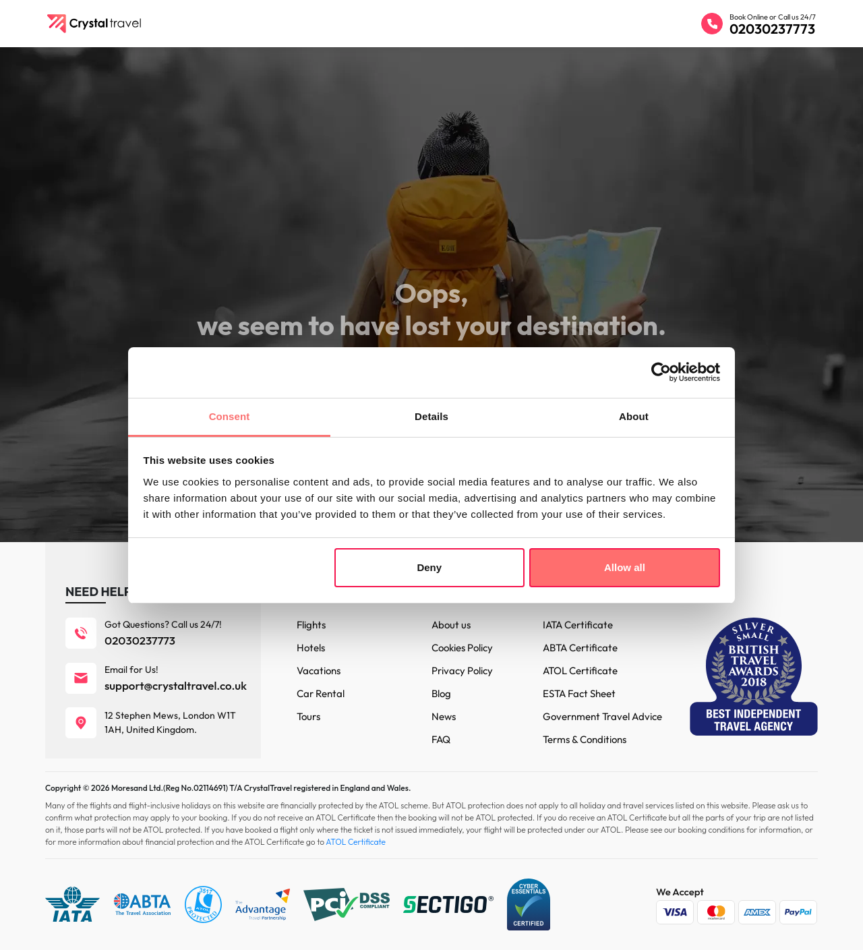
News (444, 716)
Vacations (318, 670)
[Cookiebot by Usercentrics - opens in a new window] (661, 372)
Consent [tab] (229, 416)
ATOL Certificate (580, 670)
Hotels (311, 647)
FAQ (441, 739)
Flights (311, 624)
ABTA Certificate (580, 647)
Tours (308, 716)
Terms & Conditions (584, 739)
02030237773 (772, 28)
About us (451, 624)
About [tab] (634, 416)
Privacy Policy (462, 670)
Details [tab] (431, 416)
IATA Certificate (578, 624)
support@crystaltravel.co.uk (176, 685)
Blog (441, 693)
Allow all (624, 567)
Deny (429, 567)
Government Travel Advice (602, 716)
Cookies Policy (462, 647)
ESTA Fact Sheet (579, 693)
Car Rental (321, 693)
